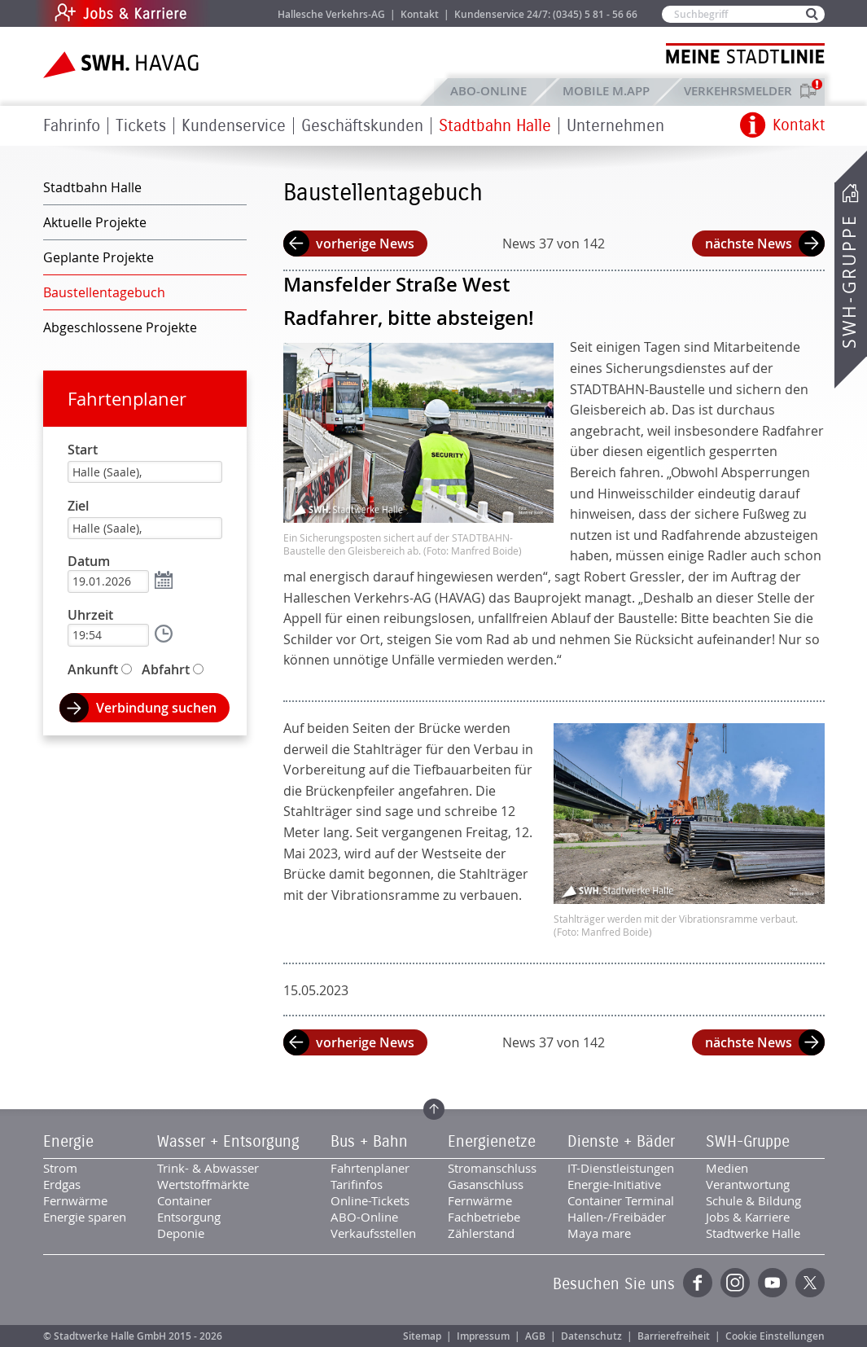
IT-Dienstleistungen (620, 1168)
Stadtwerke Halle (753, 1233)
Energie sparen (84, 1217)
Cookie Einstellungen (775, 1336)
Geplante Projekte (98, 257)
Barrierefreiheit (673, 1336)
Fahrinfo (71, 125)
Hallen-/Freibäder (616, 1217)
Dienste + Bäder (621, 1142)
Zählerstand (481, 1233)
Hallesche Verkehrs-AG (331, 14)
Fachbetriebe (484, 1217)
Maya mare (599, 1233)
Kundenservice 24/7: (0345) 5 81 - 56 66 (545, 14)
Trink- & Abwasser (208, 1168)
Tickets (141, 125)
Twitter (810, 1282)
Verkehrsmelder (742, 90)
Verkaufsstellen (373, 1233)
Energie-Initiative (614, 1184)
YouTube (772, 1282)
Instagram (735, 1282)
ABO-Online (488, 90)
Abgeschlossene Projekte (120, 327)
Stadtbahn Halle (495, 125)
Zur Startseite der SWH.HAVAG (123, 64)
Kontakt (420, 14)
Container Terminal (620, 1200)
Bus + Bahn (369, 1142)
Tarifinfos (357, 1184)
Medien (727, 1168)
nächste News (748, 243)
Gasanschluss (485, 1184)
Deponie (180, 1233)
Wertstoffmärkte (203, 1184)
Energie (68, 1142)
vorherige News (365, 243)
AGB (535, 1336)
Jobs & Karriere (231, 13)
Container (184, 1200)
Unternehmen (615, 125)
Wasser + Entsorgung (228, 1142)
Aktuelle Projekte (95, 222)
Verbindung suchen (156, 708)
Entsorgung (189, 1217)
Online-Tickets (370, 1200)
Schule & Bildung (753, 1200)
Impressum (483, 1336)
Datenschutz (591, 1336)
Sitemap (422, 1336)
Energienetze (492, 1142)
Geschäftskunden (362, 125)
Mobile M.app (606, 90)
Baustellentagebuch (104, 292)
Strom (60, 1168)
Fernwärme (75, 1200)
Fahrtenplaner (127, 398)
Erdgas (62, 1184)
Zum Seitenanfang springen (433, 1109)
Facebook (697, 1282)
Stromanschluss (492, 1168)
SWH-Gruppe (849, 281)
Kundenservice (234, 125)
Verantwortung (748, 1184)
